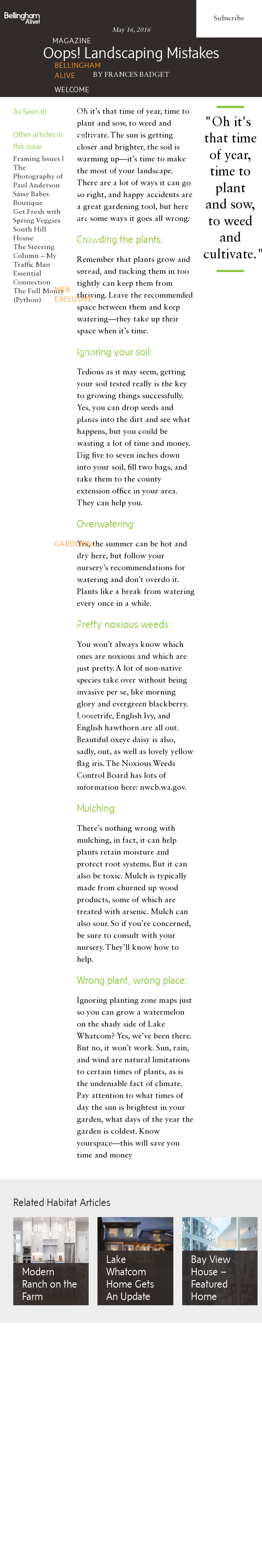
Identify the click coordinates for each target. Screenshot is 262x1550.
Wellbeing (72, 597)
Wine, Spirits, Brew (69, 451)
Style (63, 328)
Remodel (72, 529)
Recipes (69, 475)
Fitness (69, 665)
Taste (63, 392)
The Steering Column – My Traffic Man (34, 256)
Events (66, 694)
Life (59, 167)
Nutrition (74, 650)
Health (68, 622)
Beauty (69, 636)
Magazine (71, 40)
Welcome (72, 89)
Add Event (75, 719)
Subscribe (229, 18)
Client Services (69, 766)
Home (63, 504)
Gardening (76, 543)
